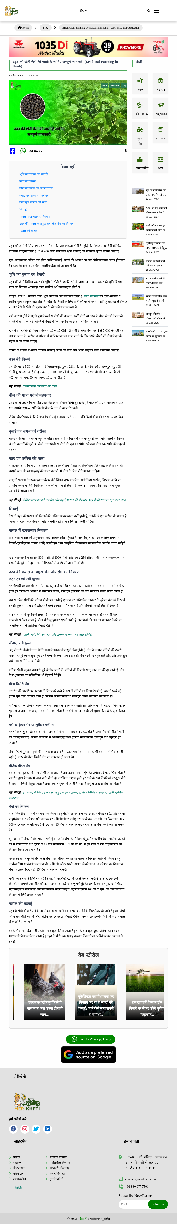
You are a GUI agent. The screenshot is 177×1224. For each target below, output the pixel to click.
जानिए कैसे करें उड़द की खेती (40, 386)
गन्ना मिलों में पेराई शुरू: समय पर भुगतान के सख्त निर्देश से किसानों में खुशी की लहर (157, 334)
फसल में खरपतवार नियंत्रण (35, 216)
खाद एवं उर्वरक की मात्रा (34, 202)
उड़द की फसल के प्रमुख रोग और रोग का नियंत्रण (47, 223)
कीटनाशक (19, 1168)
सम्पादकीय (19, 1179)
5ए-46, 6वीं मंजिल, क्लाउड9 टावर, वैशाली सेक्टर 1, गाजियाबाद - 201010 (146, 1162)
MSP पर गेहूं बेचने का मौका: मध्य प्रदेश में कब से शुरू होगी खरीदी (157, 211)
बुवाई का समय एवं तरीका (34, 195)
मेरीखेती (17, 1187)
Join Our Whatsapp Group (91, 1039)
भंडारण (17, 1162)
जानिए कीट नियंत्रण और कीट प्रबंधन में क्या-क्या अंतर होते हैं (57, 634)
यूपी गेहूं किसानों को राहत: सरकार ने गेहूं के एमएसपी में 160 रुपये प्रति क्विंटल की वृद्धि (156, 246)
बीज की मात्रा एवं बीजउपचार (36, 188)
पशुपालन (18, 1173)
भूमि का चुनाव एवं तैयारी (33, 174)
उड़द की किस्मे (28, 181)
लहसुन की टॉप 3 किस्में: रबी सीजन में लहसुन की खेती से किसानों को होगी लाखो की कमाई (156, 316)
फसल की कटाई (28, 230)
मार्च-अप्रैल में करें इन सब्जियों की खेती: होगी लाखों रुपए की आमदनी (156, 228)
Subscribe (158, 1204)
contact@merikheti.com (137, 1179)
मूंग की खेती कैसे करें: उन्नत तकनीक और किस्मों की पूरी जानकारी (156, 193)
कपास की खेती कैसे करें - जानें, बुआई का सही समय (156, 264)
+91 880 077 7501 (133, 1186)
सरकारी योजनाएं (59, 1168)
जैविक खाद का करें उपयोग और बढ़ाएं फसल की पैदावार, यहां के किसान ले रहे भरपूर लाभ (74, 500)
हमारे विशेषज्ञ (57, 1173)
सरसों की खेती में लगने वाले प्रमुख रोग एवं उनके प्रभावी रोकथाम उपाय (156, 299)
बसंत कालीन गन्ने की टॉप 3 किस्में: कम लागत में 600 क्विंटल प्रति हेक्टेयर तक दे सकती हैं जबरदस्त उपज (156, 281)
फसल (16, 1157)
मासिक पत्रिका (58, 1157)
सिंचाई (23, 209)
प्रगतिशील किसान (60, 1162)
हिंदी (83, 11)
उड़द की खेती (92, 296)
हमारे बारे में (56, 1179)
